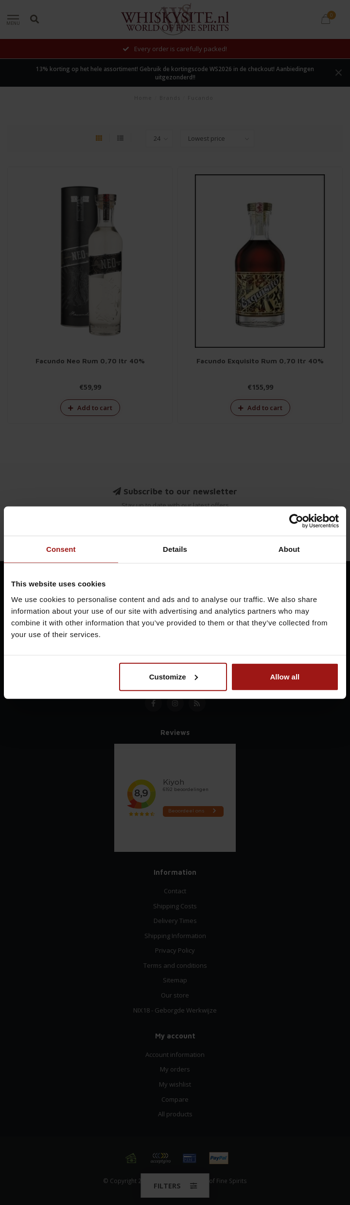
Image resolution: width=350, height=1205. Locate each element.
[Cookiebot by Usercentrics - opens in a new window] (296, 521)
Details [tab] (175, 549)
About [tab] (289, 549)
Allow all (284, 676)
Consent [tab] (61, 549)
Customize (173, 676)
